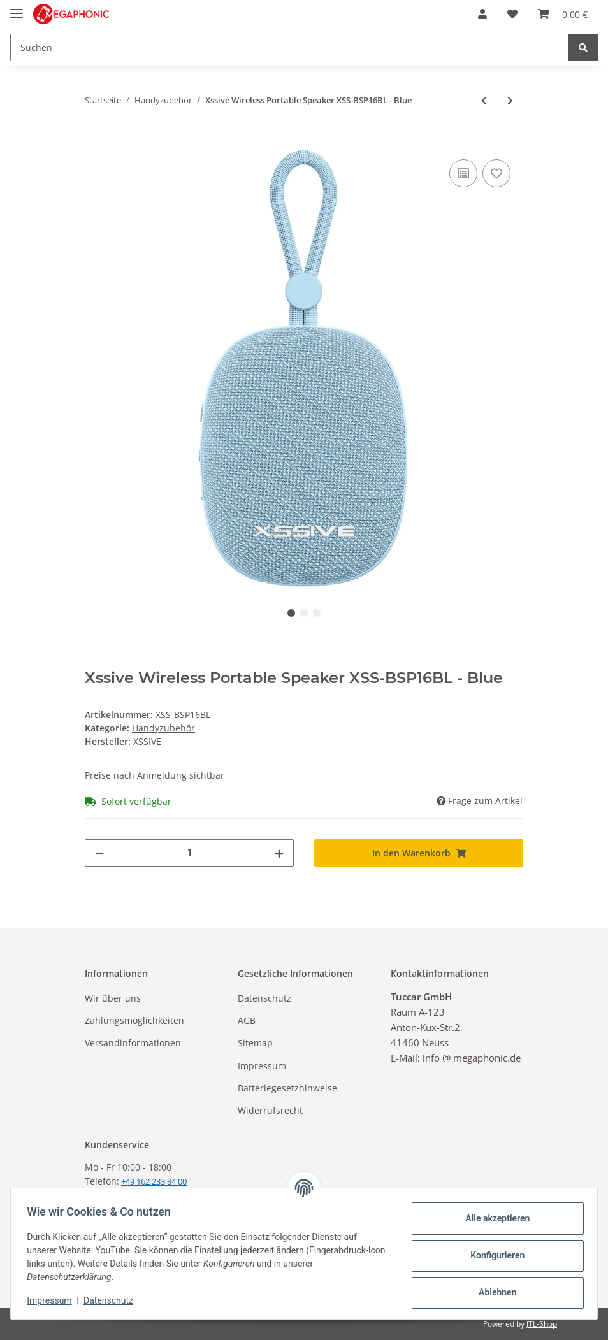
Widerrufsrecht (270, 1110)
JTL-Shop (541, 1323)
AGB (247, 1020)
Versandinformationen (133, 1043)
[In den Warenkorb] (95, 142)
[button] (482, 14)
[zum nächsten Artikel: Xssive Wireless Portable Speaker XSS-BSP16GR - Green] (510, 100)
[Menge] (189, 853)
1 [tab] (291, 613)
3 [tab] (317, 613)
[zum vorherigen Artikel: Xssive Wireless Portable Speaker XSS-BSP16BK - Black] (484, 100)
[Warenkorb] (563, 14)
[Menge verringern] (99, 853)
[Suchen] (289, 47)
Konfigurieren (493, 1255)
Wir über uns (113, 998)
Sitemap (255, 1043)
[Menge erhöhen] (279, 853)
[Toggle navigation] (16, 8)
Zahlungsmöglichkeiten (134, 1020)
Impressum (262, 1066)
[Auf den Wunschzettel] (496, 173)
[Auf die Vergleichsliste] (463, 173)
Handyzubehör (163, 728)
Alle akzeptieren (493, 1218)
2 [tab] (304, 613)
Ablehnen (493, 1292)
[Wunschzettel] (512, 14)
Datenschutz (264, 998)
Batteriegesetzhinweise (287, 1088)
